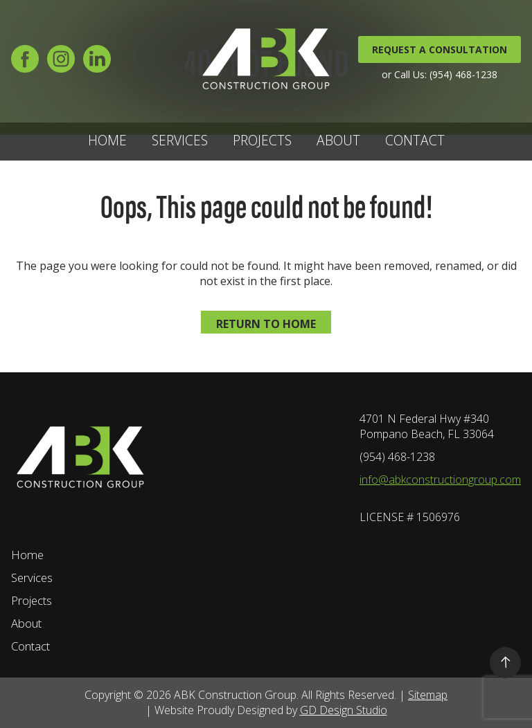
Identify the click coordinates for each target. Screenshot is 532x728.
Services (180, 140)
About (338, 140)
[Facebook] (25, 65)
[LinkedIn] (97, 65)
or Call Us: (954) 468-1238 (439, 74)
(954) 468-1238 (397, 456)
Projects (262, 140)
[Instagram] (61, 65)
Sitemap (427, 694)
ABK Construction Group (235, 694)
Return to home (266, 323)
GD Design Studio (343, 710)
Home (107, 140)
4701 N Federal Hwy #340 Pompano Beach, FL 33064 (427, 426)
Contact (415, 140)
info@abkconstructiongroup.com (440, 479)
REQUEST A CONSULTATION (439, 49)
